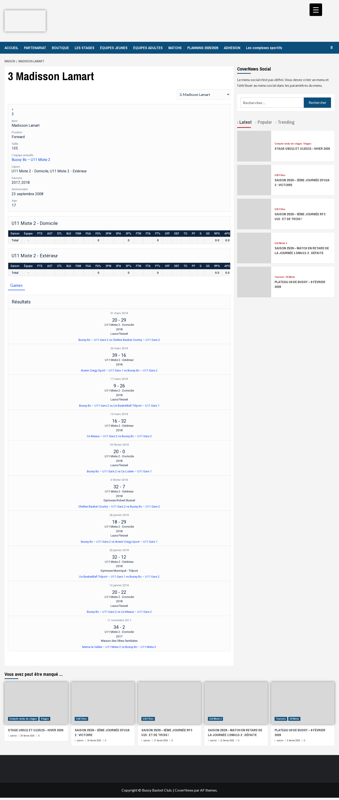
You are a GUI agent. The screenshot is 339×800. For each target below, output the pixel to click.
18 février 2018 (119, 444)
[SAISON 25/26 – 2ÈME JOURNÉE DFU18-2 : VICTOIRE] (254, 179)
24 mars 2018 (119, 348)
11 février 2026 (227, 740)
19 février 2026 (94, 740)
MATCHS (175, 47)
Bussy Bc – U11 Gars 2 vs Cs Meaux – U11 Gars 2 (119, 611)
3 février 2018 (119, 480)
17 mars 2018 (119, 379)
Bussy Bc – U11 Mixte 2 (31, 160)
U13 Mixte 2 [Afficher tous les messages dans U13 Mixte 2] (281, 243)
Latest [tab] (245, 122)
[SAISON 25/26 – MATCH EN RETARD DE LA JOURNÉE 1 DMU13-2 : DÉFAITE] (254, 247)
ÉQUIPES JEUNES (113, 47)
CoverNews (184, 790)
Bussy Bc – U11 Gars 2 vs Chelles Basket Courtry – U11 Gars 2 (119, 340)
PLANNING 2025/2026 (202, 47)
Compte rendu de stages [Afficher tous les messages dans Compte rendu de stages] (288, 143)
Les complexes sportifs (264, 47)
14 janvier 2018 (119, 585)
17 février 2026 (161, 740)
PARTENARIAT (35, 47)
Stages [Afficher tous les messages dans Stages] (307, 143)
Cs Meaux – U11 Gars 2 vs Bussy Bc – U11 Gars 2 (119, 436)
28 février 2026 (27, 735)
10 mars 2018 (119, 414)
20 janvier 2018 (119, 550)
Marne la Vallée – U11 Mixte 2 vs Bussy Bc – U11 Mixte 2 (119, 647)
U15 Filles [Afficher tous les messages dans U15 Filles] (280, 209)
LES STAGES (84, 47)
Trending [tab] (285, 122)
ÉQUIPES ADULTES (148, 47)
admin (13, 735)
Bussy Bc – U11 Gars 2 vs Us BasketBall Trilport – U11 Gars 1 (119, 405)
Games (16, 285)
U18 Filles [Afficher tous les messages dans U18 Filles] (280, 175)
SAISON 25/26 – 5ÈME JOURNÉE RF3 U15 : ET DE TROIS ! (300, 216)
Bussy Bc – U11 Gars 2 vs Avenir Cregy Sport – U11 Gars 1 (119, 541)
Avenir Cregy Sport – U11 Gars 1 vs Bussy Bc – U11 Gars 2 (119, 370)
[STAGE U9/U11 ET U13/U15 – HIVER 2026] (254, 145)
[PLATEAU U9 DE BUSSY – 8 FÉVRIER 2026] (254, 281)
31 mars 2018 (119, 313)
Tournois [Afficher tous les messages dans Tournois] (279, 277)
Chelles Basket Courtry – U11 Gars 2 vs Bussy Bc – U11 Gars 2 (119, 506)
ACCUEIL (11, 47)
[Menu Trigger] (316, 9)
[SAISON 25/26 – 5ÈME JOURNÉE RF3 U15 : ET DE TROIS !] (254, 213)
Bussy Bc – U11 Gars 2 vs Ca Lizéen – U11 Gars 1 (119, 471)
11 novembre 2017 (119, 620)
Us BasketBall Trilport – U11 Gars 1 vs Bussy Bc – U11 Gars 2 (119, 576)
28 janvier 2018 (119, 515)
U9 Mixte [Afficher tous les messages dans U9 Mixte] (290, 277)
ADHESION (232, 47)
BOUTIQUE (60, 47)
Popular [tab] (264, 122)
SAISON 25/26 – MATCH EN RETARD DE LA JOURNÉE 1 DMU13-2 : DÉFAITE (302, 250)
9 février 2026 (293, 740)
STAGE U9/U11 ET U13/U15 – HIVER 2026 (302, 148)
